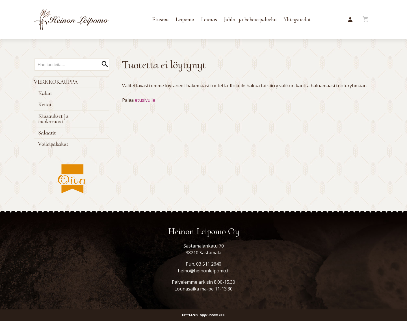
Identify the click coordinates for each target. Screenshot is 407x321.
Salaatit (47, 132)
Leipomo (185, 19)
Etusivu (160, 19)
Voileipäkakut (53, 144)
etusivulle (145, 100)
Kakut (45, 93)
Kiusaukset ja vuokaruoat (53, 119)
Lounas (209, 19)
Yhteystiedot (297, 19)
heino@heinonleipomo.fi (204, 271)
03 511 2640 (208, 264)
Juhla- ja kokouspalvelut (250, 19)
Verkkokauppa (56, 82)
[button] (350, 19)
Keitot (44, 104)
